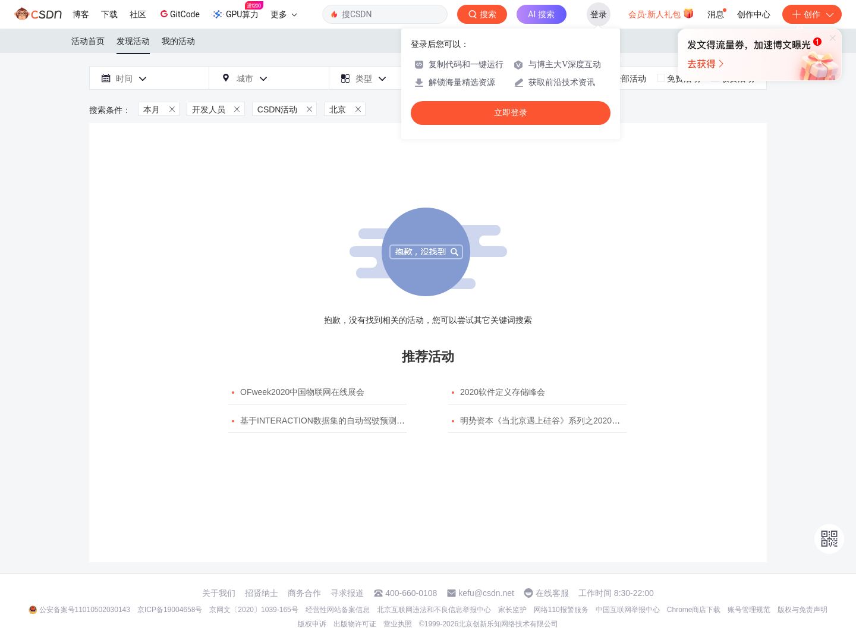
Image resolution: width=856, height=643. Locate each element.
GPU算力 (237, 10)
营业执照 (397, 624)
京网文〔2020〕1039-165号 (253, 610)
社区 (138, 14)
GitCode (179, 14)
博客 (81, 14)
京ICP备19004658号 (169, 610)
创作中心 (753, 14)
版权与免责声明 (802, 610)
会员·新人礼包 (661, 13)
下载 (109, 14)
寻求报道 (347, 593)
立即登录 (510, 112)
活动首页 (88, 41)
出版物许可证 (354, 624)
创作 (812, 14)
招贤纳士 (261, 593)
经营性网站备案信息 (338, 610)
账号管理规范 (749, 610)
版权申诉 (312, 624)
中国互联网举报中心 (628, 610)
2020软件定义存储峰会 (502, 392)
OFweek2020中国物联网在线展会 (302, 392)
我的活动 (178, 41)
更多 (283, 14)
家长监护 (512, 610)
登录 (598, 14)
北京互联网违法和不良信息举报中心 (434, 610)
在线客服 (552, 593)
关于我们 (218, 593)
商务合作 (304, 593)
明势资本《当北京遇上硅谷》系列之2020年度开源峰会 (561, 420)
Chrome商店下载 (694, 610)
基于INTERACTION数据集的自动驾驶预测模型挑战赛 (339, 420)
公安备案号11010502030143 (84, 610)
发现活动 (133, 41)
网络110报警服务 (561, 610)
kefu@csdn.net (486, 593)
